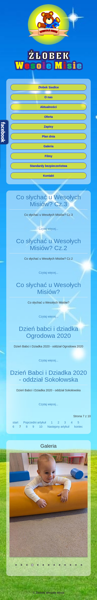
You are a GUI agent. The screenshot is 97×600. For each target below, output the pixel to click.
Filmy (48, 156)
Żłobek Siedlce (48, 87)
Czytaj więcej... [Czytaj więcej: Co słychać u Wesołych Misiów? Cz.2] (48, 272)
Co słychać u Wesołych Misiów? (48, 288)
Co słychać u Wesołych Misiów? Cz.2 (48, 244)
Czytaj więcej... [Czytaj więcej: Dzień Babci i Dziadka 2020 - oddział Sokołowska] (48, 404)
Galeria (48, 146)
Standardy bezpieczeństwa (48, 166)
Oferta (48, 116)
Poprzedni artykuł (34, 422)
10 (41, 426)
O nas (48, 97)
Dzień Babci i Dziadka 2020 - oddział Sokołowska (48, 376)
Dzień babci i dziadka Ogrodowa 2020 (48, 332)
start (15, 422)
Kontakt (48, 175)
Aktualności (48, 107)
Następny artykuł (58, 426)
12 (76, 565)
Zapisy (48, 126)
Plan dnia (48, 136)
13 (81, 565)
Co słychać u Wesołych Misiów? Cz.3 (48, 200)
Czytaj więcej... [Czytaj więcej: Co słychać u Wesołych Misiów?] (48, 316)
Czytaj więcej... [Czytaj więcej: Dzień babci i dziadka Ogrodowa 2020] (48, 360)
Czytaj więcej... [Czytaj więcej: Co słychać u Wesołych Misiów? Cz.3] (48, 228)
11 (70, 565)
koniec (78, 426)
